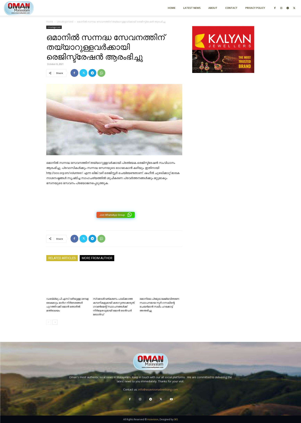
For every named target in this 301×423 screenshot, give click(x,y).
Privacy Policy (255, 8)
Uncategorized (65, 21)
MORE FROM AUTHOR (97, 258)
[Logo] (26, 8)
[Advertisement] (223, 117)
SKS (176, 419)
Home (171, 8)
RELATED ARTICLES (62, 258)
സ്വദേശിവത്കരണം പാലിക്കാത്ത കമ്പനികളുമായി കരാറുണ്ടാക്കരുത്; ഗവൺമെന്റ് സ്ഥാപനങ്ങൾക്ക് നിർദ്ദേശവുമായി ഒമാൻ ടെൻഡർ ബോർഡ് (114, 306)
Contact (231, 8)
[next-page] (55, 322)
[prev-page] (48, 322)
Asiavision (152, 419)
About (212, 8)
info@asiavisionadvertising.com (158, 389)
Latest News (192, 8)
